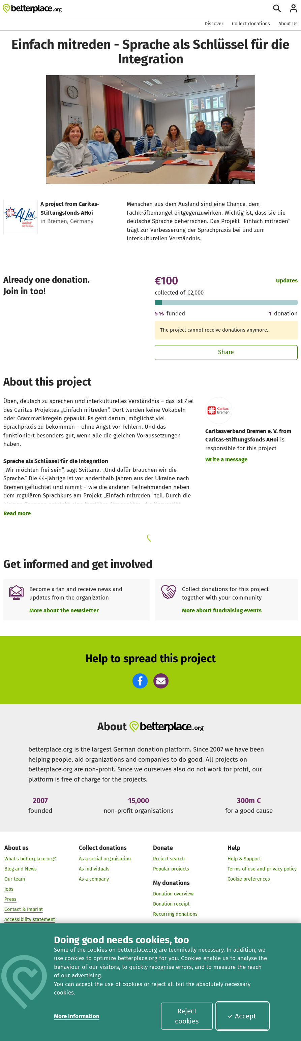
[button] (140, 680)
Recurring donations (175, 914)
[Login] (293, 8)
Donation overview (173, 894)
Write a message (226, 459)
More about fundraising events (222, 610)
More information (76, 1016)
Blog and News (20, 869)
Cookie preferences (249, 879)
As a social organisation (105, 859)
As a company (94, 879)
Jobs (8, 889)
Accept (241, 1016)
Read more (17, 513)
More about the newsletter (64, 610)
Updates (287, 280)
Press (10, 899)
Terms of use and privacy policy (262, 869)
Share (226, 352)
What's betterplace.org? (30, 859)
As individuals (94, 869)
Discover (214, 24)
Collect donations (251, 24)
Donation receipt (171, 904)
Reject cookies (187, 1016)
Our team (14, 879)
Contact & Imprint (23, 909)
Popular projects (171, 869)
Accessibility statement (29, 919)
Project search (169, 859)
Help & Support (244, 859)
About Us (288, 24)
